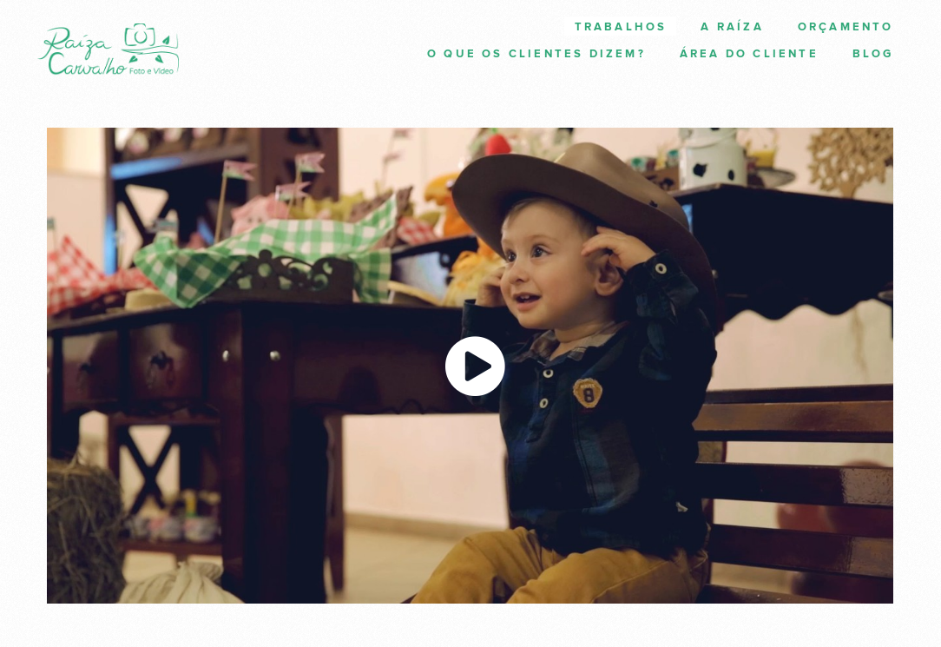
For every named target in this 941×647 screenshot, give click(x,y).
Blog (873, 54)
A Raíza (732, 27)
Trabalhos (621, 27)
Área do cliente (749, 54)
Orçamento (846, 27)
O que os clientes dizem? (536, 54)
